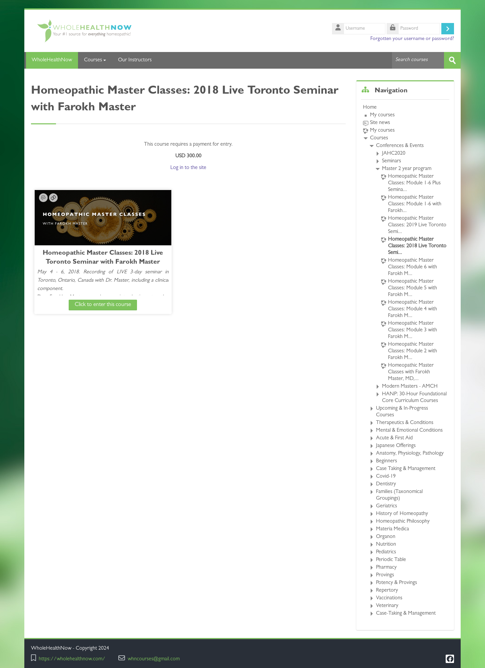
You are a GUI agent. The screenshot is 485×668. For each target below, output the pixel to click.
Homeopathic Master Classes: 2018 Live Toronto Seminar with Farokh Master (89, 262)
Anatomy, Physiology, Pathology (410, 453)
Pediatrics (386, 552)
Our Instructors (135, 60)
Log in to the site (188, 167)
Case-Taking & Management (406, 613)
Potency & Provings (396, 583)
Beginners (386, 461)
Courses (95, 60)
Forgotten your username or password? (412, 39)
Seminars (391, 161)
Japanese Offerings (396, 446)
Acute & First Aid (394, 438)
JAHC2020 (393, 153)
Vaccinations (389, 598)
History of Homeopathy (402, 514)
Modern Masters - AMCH (410, 386)
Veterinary (387, 606)
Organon (385, 537)
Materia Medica (392, 529)
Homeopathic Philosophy (403, 521)
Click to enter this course (89, 304)
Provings (385, 575)
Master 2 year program (406, 169)
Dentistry (386, 484)
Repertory (387, 590)
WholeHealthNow (51, 60)
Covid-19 (386, 476)
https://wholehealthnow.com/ (72, 659)
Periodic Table (391, 560)
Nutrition (386, 544)
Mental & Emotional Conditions (409, 430)
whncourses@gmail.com (154, 659)
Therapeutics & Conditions (404, 423)
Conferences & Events (400, 146)
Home (370, 107)
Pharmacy (386, 567)
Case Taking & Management (405, 469)
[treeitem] (405, 360)
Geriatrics (386, 506)
